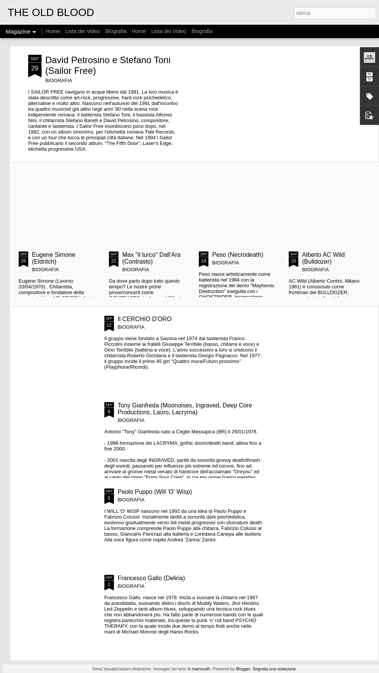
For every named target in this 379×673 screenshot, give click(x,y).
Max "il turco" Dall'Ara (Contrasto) (151, 258)
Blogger (243, 669)
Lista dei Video (83, 31)
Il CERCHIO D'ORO (145, 319)
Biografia (116, 31)
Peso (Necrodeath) (237, 254)
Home (53, 31)
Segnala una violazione (274, 669)
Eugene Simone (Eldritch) (53, 258)
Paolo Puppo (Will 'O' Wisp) (155, 491)
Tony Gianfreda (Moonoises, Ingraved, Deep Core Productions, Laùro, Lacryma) (185, 408)
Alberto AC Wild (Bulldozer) (323, 258)
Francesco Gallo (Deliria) (151, 578)
